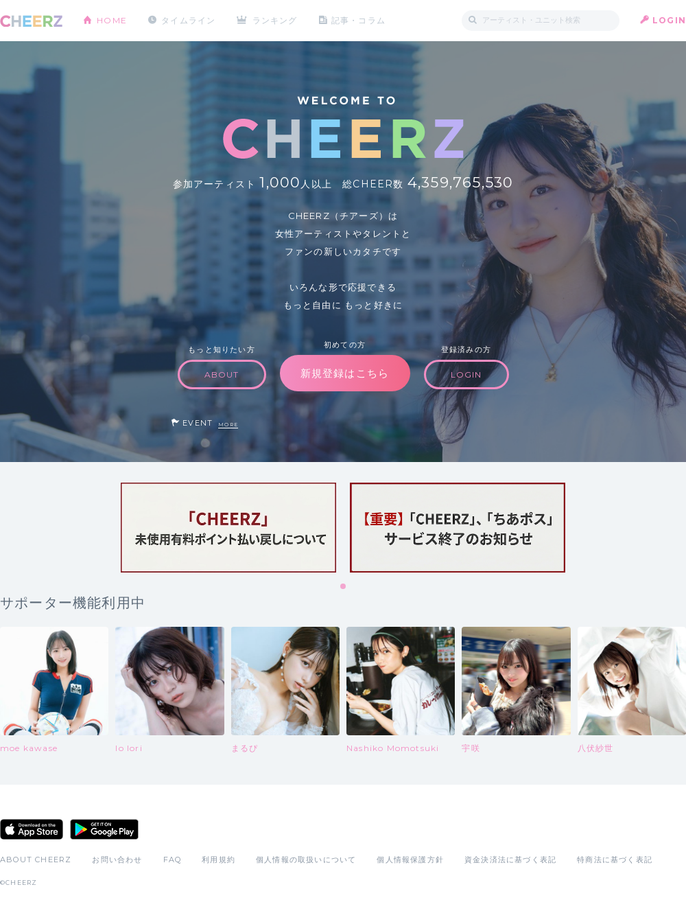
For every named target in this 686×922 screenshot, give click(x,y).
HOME (112, 20)
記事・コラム (358, 20)
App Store (31, 829)
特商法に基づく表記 (614, 859)
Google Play (104, 829)
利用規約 (218, 859)
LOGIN (669, 20)
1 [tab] (343, 587)
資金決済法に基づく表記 (510, 859)
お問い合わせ (117, 859)
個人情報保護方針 (410, 859)
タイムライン (188, 20)
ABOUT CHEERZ (35, 859)
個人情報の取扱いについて (306, 859)
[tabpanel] (228, 528)
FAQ (172, 859)
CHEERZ (31, 21)
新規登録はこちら (345, 373)
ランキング (275, 20)
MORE (228, 425)
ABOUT (221, 374)
